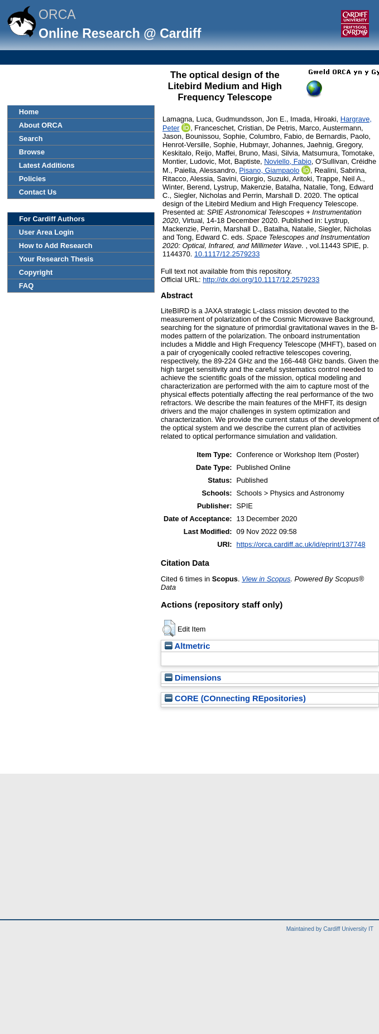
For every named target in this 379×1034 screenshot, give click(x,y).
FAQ (26, 285)
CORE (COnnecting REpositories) (235, 698)
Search (31, 138)
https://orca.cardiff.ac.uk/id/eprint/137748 (301, 544)
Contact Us (38, 192)
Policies (32, 178)
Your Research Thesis (56, 259)
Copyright (35, 272)
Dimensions (193, 677)
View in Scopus (266, 579)
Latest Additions (47, 165)
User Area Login (46, 232)
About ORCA (41, 125)
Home (29, 112)
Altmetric (187, 646)
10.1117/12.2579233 (227, 254)
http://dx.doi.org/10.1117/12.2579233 (261, 279)
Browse (32, 152)
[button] (168, 628)
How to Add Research (56, 245)
